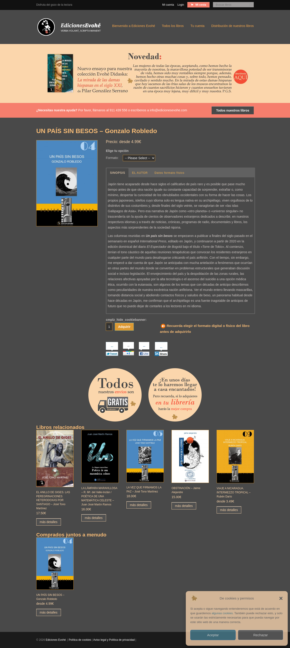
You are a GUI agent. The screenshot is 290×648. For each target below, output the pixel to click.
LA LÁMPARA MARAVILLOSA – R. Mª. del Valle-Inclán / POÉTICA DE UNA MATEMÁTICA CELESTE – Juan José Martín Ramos (99, 496)
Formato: (112, 158)
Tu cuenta (198, 26)
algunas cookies (222, 613)
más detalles (49, 522)
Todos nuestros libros (232, 110)
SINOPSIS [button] (117, 172)
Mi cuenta (168, 4)
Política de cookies (80, 639)
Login (180, 4)
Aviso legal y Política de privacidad (114, 639)
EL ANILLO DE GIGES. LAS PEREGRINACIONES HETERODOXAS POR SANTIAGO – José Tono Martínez (53, 500)
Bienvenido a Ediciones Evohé (133, 26)
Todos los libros (173, 26)
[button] (281, 598)
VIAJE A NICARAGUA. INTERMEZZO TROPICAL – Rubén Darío (233, 492)
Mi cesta (200, 4)
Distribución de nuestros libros (232, 26)
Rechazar (260, 635)
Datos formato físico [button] (169, 172)
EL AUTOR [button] (140, 172)
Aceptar (213, 635)
